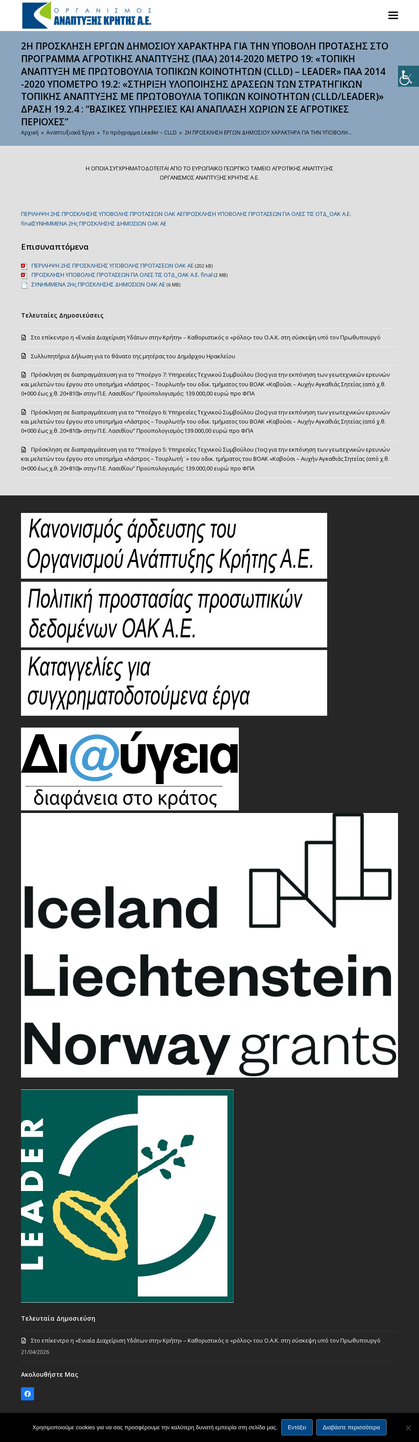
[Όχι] (408, 1427)
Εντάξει (297, 1427)
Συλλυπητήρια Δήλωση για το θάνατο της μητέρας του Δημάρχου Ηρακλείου (133, 356)
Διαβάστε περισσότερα (352, 1427)
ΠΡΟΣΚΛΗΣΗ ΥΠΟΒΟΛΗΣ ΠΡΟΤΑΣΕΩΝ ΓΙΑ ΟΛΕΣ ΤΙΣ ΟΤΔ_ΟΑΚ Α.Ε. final (122, 275)
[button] (393, 15)
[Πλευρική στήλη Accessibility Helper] (408, 76)
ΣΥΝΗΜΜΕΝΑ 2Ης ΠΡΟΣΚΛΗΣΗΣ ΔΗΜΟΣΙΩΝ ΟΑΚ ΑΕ (100, 223)
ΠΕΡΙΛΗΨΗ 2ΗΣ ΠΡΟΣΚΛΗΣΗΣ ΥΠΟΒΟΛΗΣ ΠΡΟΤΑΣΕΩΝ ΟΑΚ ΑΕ (102, 214)
